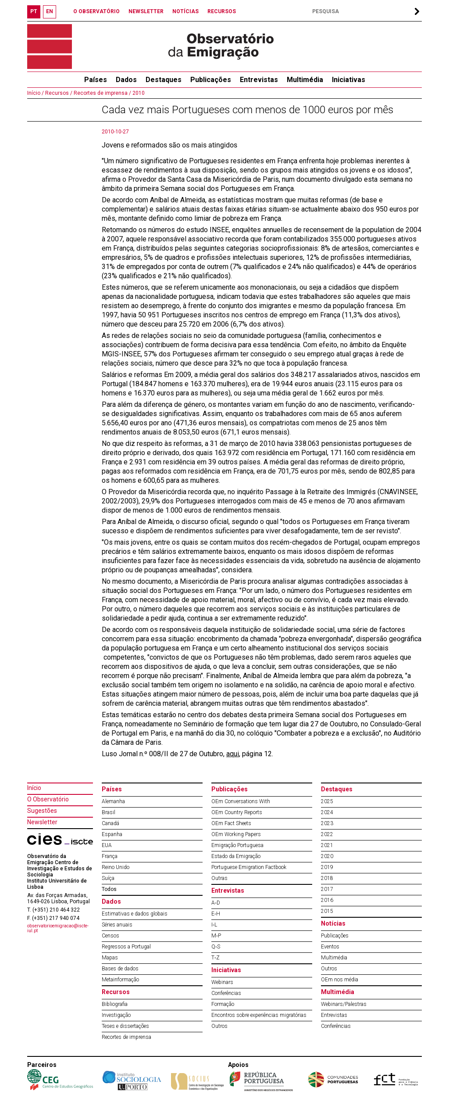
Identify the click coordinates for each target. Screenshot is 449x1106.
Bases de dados (120, 969)
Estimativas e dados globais (134, 914)
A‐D (215, 903)
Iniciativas (348, 79)
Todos (109, 889)
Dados (126, 79)
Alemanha (113, 801)
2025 (327, 801)
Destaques (164, 79)
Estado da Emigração (235, 856)
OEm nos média (339, 980)
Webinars (222, 982)
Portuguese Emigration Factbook (248, 867)
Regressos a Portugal (126, 947)
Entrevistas (259, 79)
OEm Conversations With (240, 801)
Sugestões (42, 810)
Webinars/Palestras (344, 1004)
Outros (219, 1026)
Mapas (110, 958)
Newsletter (42, 822)
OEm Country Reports (236, 812)
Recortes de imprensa (126, 1037)
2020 (327, 856)
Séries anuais (117, 925)
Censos (110, 936)
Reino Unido (115, 867)
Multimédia (305, 79)
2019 (327, 867)
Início (34, 787)
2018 (327, 878)
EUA (107, 845)
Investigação (116, 1015)
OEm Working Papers (236, 834)
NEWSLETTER (146, 11)
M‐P (216, 936)
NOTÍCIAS (185, 11)
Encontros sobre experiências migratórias (258, 1015)
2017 (327, 889)
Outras (219, 878)
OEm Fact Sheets (231, 823)
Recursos (116, 991)
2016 (327, 900)
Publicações (210, 79)
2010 (138, 93)
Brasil (108, 812)
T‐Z (215, 958)
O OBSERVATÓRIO (96, 11)
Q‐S (215, 947)
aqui (232, 754)
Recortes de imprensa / (101, 93)
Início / (35, 93)
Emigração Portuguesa (237, 845)
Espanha (112, 834)
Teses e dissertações (125, 1026)
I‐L (214, 925)
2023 (327, 823)
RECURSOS (221, 11)
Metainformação (120, 980)
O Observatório (48, 799)
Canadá (110, 823)
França (110, 856)
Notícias (333, 923)
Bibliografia (115, 1004)
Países (112, 789)
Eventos (330, 947)
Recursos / (58, 93)
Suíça (108, 878)
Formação (222, 1004)
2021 (327, 845)
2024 (327, 812)
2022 (327, 834)
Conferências (226, 993)
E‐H (215, 914)
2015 (327, 911)
